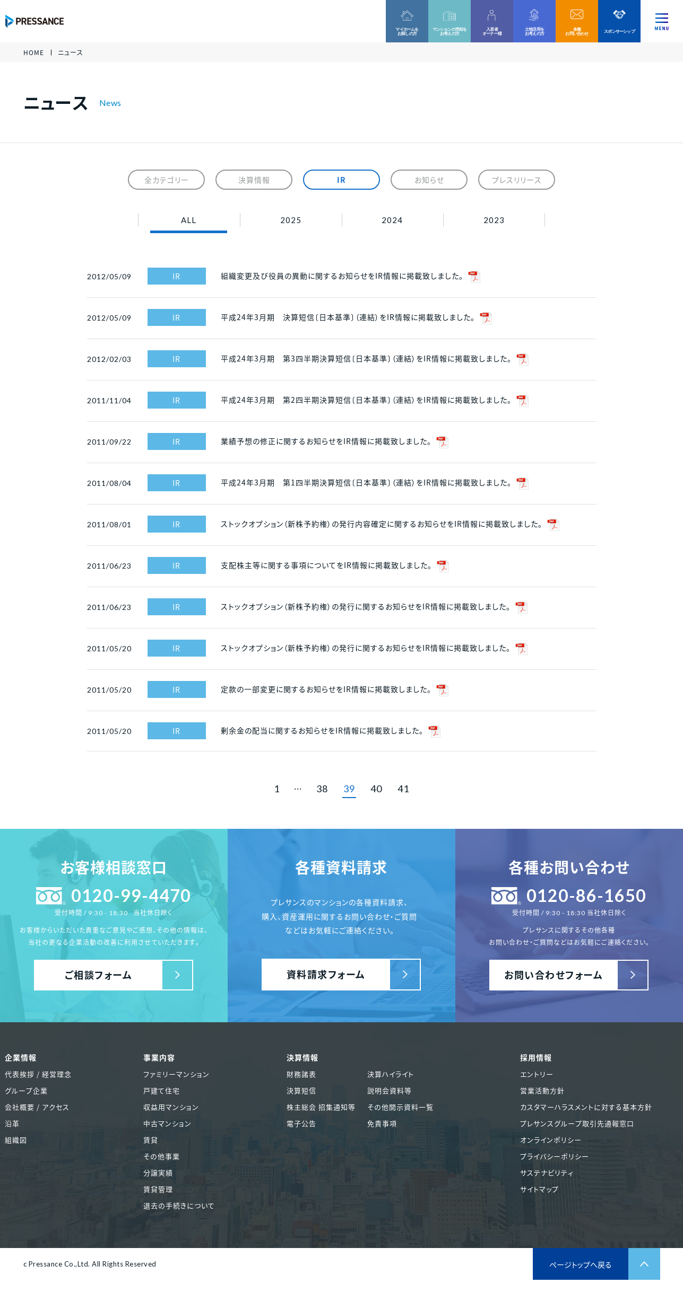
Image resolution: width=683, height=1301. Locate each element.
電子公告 (301, 1123)
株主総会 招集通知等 (321, 1107)
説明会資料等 (389, 1090)
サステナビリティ (547, 1172)
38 (322, 788)
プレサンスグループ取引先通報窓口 (577, 1123)
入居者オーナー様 (492, 31)
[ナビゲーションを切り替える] (662, 21)
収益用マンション (171, 1107)
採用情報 (536, 1057)
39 (349, 788)
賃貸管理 (158, 1189)
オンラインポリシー (551, 1140)
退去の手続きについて (179, 1205)
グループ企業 (26, 1090)
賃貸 (150, 1140)
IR (341, 179)
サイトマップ (539, 1189)
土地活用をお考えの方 (534, 31)
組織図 (16, 1140)
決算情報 (254, 179)
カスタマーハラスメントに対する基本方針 (586, 1107)
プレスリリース (517, 179)
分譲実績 (158, 1172)
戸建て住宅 (161, 1090)
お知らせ (429, 179)
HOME (33, 52)
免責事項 (382, 1123)
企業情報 (21, 1057)
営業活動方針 (542, 1090)
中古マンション (167, 1123)
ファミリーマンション (176, 1074)
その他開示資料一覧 (400, 1107)
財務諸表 (301, 1074)
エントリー (537, 1074)
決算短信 (301, 1090)
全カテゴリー (166, 179)
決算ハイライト (390, 1074)
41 (403, 788)
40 (376, 788)
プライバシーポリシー (554, 1156)
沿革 (12, 1123)
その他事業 (161, 1156)
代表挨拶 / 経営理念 (38, 1074)
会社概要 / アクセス (37, 1107)
